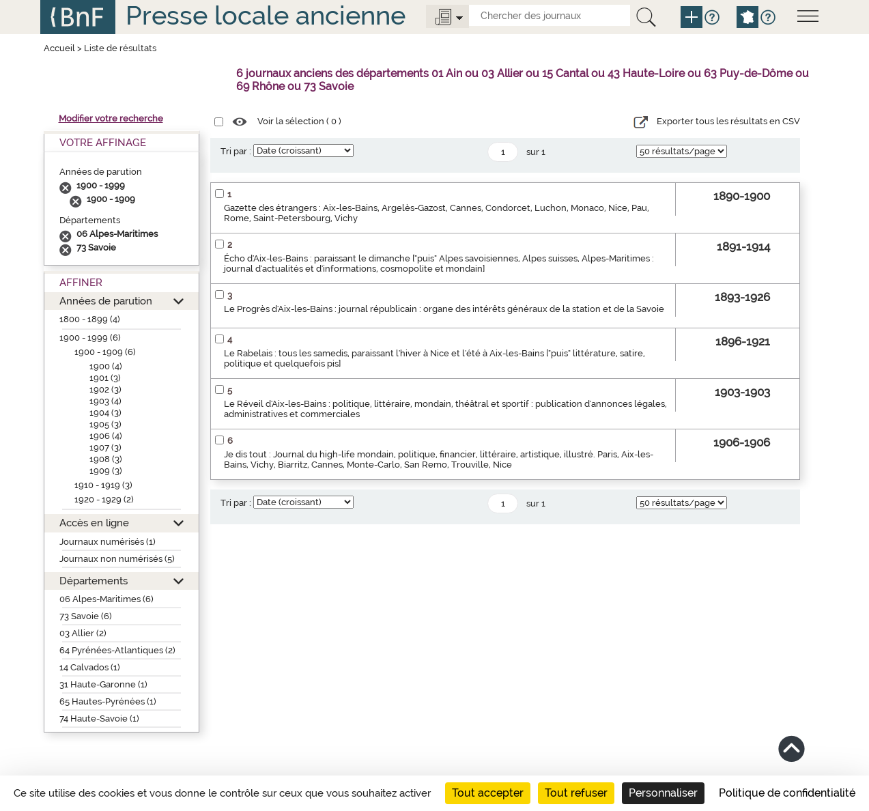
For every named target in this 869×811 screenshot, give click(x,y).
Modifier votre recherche (111, 118)
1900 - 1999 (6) (90, 337)
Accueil (59, 48)
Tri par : (235, 151)
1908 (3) (105, 459)
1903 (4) (105, 401)
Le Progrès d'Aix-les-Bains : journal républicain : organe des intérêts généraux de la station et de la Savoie (444, 309)
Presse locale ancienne (265, 15)
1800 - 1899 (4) (89, 319)
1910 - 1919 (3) (103, 485)
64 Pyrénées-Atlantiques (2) (117, 650)
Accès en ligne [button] (94, 522)
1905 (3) (105, 424)
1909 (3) (105, 471)
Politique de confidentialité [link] (787, 792)
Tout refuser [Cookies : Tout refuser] (576, 792)
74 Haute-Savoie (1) (99, 718)
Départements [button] (93, 580)
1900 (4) (105, 366)
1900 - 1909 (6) (105, 352)
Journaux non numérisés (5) (117, 559)
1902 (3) (105, 389)
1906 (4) (105, 436)
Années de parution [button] (105, 301)
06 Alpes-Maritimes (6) (106, 599)
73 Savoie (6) (85, 616)
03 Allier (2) (82, 633)
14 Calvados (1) (89, 667)
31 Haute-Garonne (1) (103, 684)
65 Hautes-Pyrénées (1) (107, 701)
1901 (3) (105, 378)
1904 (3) (105, 413)
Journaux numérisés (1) (107, 542)
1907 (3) (105, 447)
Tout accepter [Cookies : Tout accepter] (488, 792)
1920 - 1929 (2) (104, 499)
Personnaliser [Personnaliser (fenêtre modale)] (663, 792)
